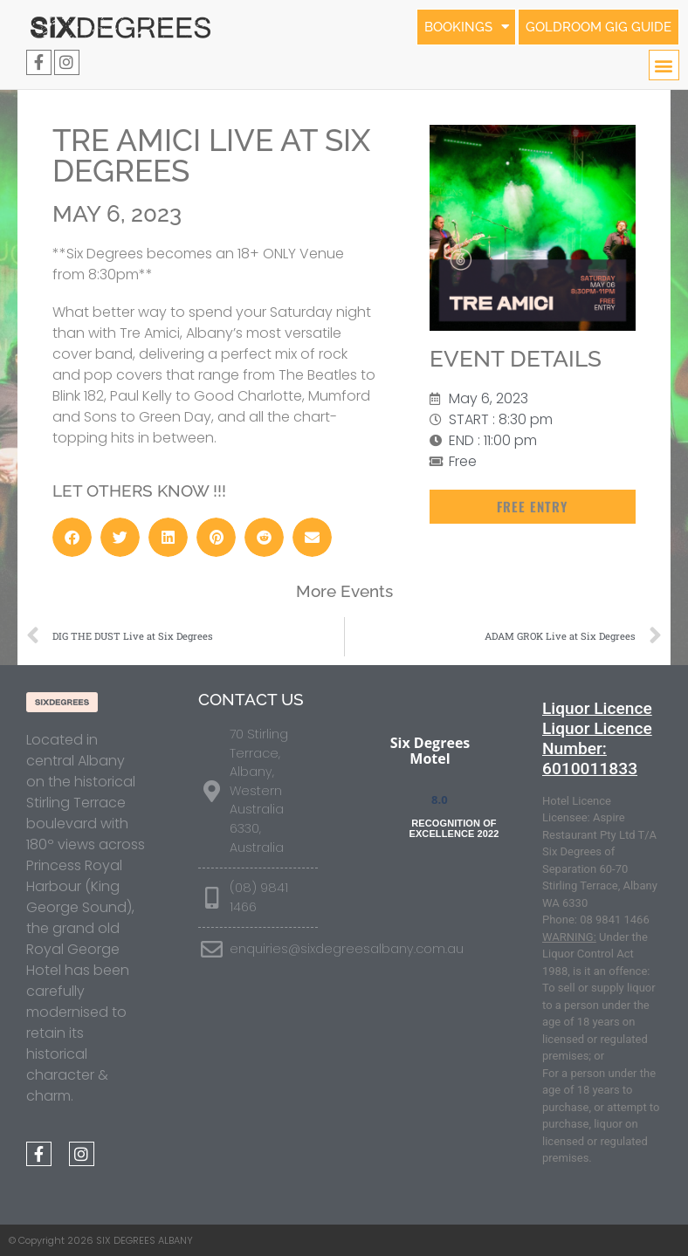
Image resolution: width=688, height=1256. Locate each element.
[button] (664, 65)
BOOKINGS (454, 27)
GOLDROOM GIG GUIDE (595, 26)
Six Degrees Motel (430, 750)
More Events (344, 591)
